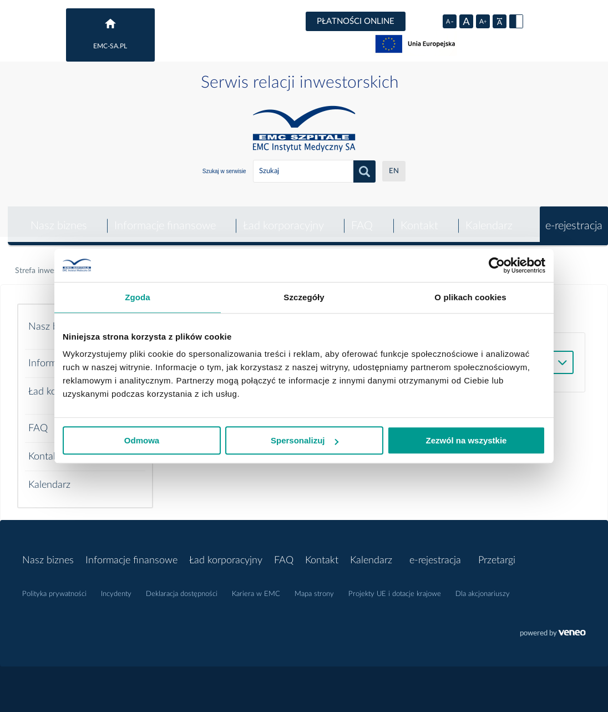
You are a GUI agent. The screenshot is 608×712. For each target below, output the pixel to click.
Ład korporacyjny (281, 218)
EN (394, 171)
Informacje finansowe (163, 218)
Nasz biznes (56, 218)
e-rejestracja (573, 218)
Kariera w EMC (256, 586)
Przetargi (496, 553)
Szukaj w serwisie (224, 171)
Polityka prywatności (54, 586)
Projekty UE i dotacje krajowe (394, 586)
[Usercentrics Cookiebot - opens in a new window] (496, 265)
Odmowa (141, 440)
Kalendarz (488, 218)
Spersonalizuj (304, 440)
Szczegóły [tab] (303, 297)
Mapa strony (314, 586)
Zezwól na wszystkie (466, 440)
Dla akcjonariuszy (482, 586)
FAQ (361, 218)
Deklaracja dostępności (181, 586)
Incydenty (116, 586)
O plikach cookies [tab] (470, 297)
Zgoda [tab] (137, 297)
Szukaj (364, 171)
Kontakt (418, 218)
